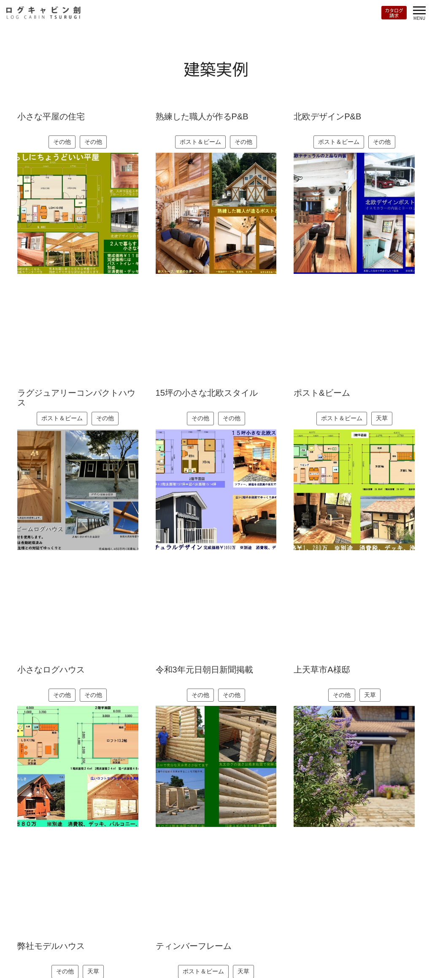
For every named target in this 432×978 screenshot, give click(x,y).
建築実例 (102, 951)
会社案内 (167, 951)
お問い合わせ (205, 951)
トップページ (20, 951)
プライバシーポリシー (303, 951)
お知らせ (134, 951)
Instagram (362, 950)
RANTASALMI (64, 951)
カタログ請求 (394, 13)
